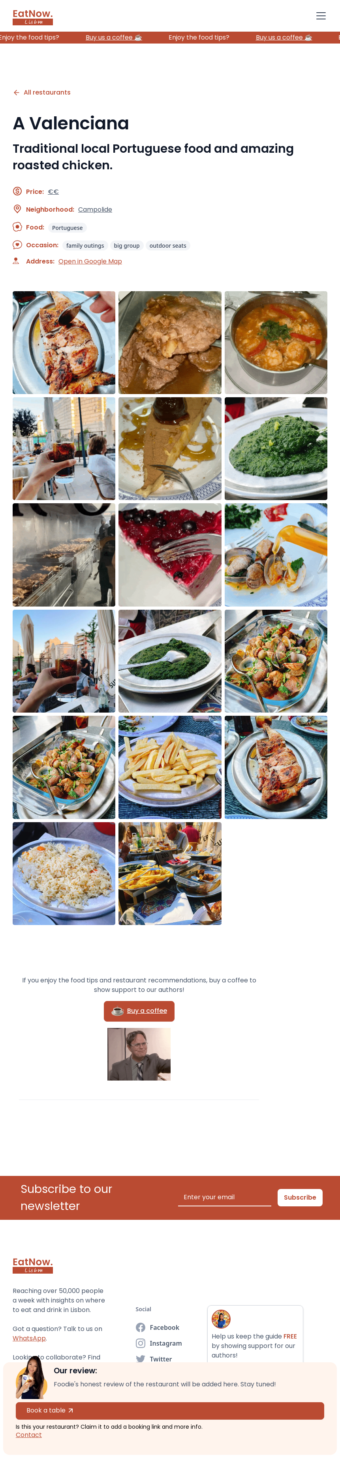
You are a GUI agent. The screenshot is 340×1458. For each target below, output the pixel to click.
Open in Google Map (90, 261)
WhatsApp (29, 1338)
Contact (29, 1434)
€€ (53, 192)
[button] (319, 15)
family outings (85, 245)
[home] (33, 15)
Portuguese (67, 227)
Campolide (95, 210)
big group (127, 245)
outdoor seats (168, 245)
